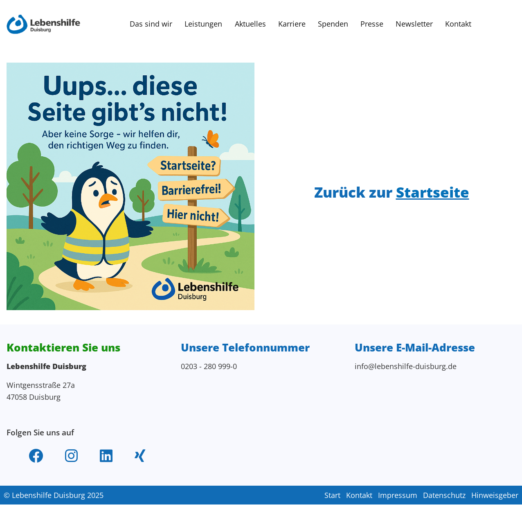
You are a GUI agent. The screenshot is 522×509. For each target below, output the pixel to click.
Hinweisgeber (494, 500)
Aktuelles (250, 24)
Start (332, 500)
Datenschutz (444, 500)
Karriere (291, 24)
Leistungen (203, 24)
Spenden (333, 24)
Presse (371, 24)
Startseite (434, 193)
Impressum (397, 500)
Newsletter (414, 24)
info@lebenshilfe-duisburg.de (406, 368)
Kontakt (459, 24)
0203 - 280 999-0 (209, 368)
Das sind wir (150, 24)
